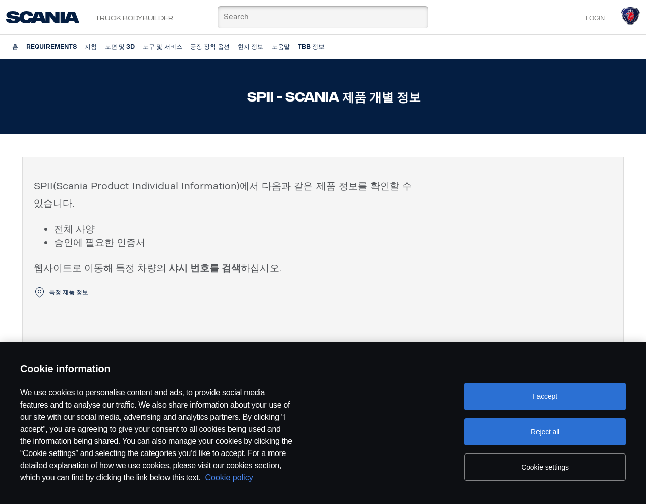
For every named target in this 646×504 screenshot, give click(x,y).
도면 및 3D (120, 47)
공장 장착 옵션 (210, 47)
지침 (91, 47)
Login (595, 18)
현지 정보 (250, 47)
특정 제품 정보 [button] (68, 292)
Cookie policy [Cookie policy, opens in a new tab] (229, 477)
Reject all (545, 432)
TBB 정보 (311, 47)
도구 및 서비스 (162, 47)
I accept (545, 396)
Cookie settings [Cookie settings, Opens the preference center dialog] (545, 467)
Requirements (51, 47)
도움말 (281, 47)
